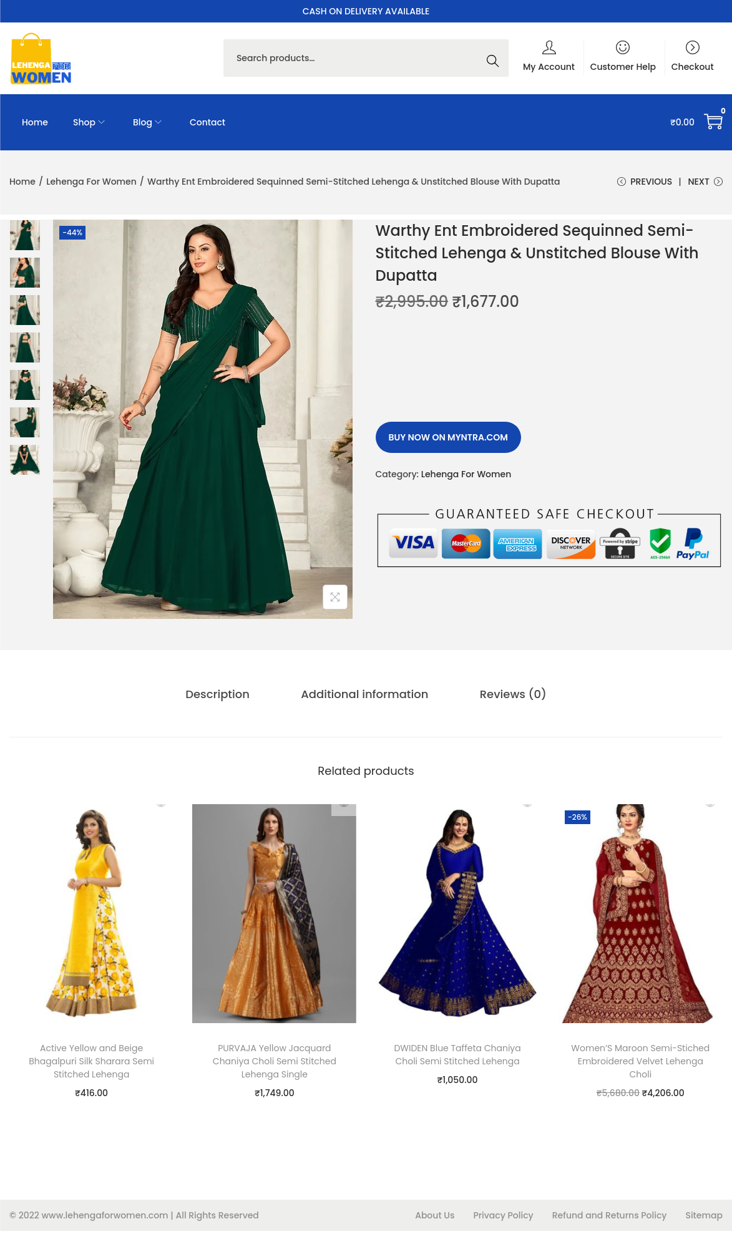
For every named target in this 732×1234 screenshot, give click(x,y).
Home (22, 181)
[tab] (231, 699)
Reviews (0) (499, 699)
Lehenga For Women (91, 181)
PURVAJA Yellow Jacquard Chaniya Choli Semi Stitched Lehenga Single (274, 1064)
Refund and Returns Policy (609, 1218)
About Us (434, 1218)
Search (496, 58)
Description (231, 699)
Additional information (364, 699)
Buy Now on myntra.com (448, 444)
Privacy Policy (503, 1218)
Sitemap (704, 1218)
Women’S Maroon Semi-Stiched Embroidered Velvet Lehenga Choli (640, 1064)
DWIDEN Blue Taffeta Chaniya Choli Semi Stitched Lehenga (457, 1058)
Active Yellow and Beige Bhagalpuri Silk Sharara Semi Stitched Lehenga (91, 1064)
